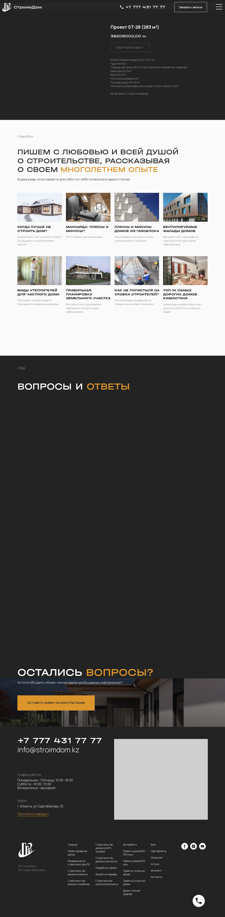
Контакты (156, 877)
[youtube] (202, 848)
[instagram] (193, 848)
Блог (153, 844)
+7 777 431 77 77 (145, 7)
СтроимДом (28, 7)
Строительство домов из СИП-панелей (104, 848)
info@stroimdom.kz (48, 750)
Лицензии (156, 857)
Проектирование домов (77, 852)
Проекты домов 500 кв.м (134, 862)
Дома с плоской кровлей (131, 892)
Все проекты (130, 844)
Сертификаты (158, 851)
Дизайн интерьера (106, 874)
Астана (155, 864)
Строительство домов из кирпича (78, 872)
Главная (72, 844)
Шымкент (156, 870)
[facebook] (184, 848)
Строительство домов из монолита (106, 859)
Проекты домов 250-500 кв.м (134, 852)
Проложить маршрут (33, 814)
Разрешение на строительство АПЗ (79, 862)
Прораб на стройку (106, 868)
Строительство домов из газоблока (79, 882)
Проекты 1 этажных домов (134, 872)
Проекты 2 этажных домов (134, 882)
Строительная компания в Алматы (107, 882)
